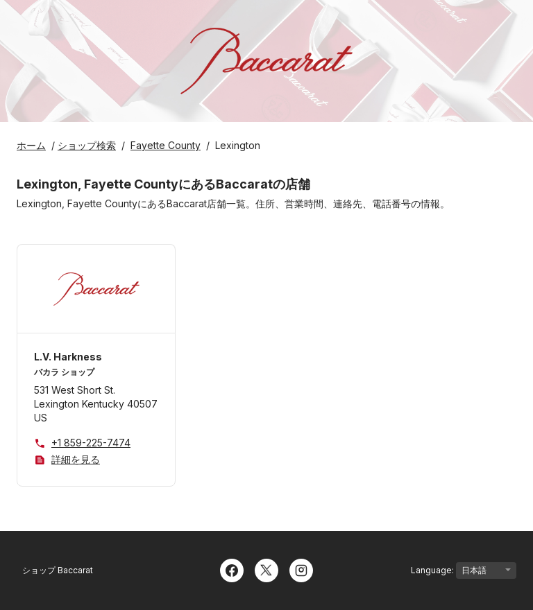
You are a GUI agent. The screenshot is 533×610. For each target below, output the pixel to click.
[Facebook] (232, 569)
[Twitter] (266, 569)
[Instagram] (301, 569)
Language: (463, 570)
